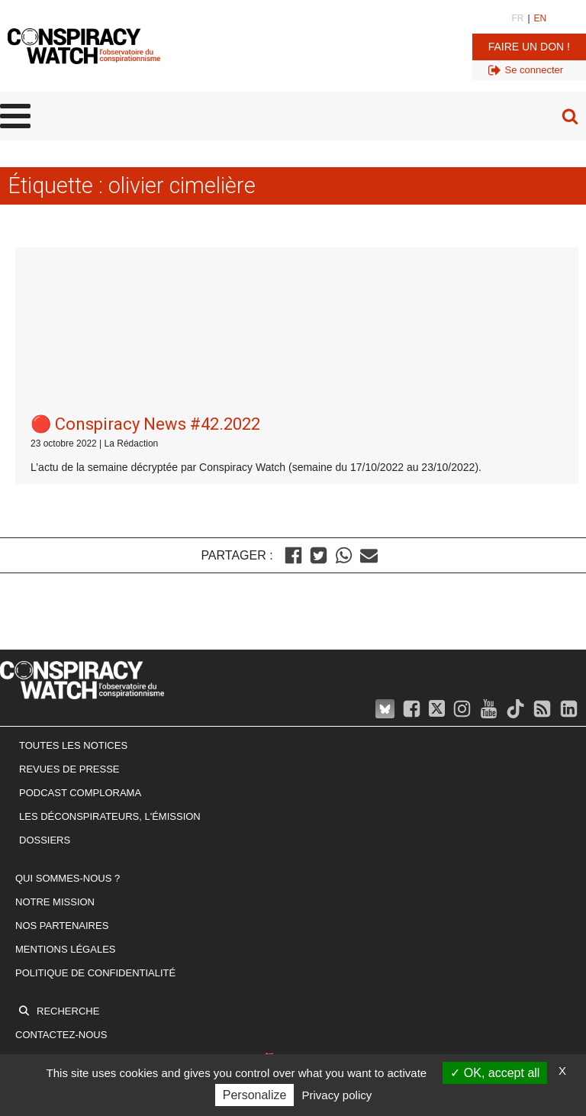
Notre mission (55, 733)
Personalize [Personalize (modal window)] (255, 1095)
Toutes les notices (73, 576)
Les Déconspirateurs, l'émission (110, 647)
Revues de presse (69, 600)
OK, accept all (494, 1072)
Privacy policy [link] (337, 1095)
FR (517, 18)
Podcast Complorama (80, 624)
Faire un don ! (529, 46)
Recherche (68, 842)
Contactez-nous (61, 866)
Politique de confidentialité (95, 803)
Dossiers (44, 670)
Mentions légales (65, 779)
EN (540, 18)
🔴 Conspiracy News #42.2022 (145, 255)
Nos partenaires (61, 757)
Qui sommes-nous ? (67, 709)
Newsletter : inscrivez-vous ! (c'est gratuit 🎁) (147, 889)
